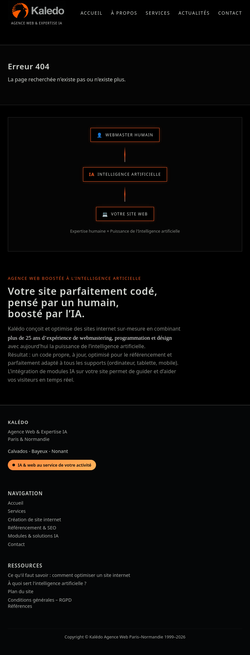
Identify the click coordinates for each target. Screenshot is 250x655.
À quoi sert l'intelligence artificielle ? (47, 583)
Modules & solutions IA (33, 536)
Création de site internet (34, 519)
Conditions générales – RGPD (40, 600)
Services (158, 13)
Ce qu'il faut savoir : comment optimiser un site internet (69, 575)
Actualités (194, 13)
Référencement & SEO (32, 528)
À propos (124, 13)
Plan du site (21, 591)
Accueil (91, 13)
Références (20, 606)
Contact (230, 13)
